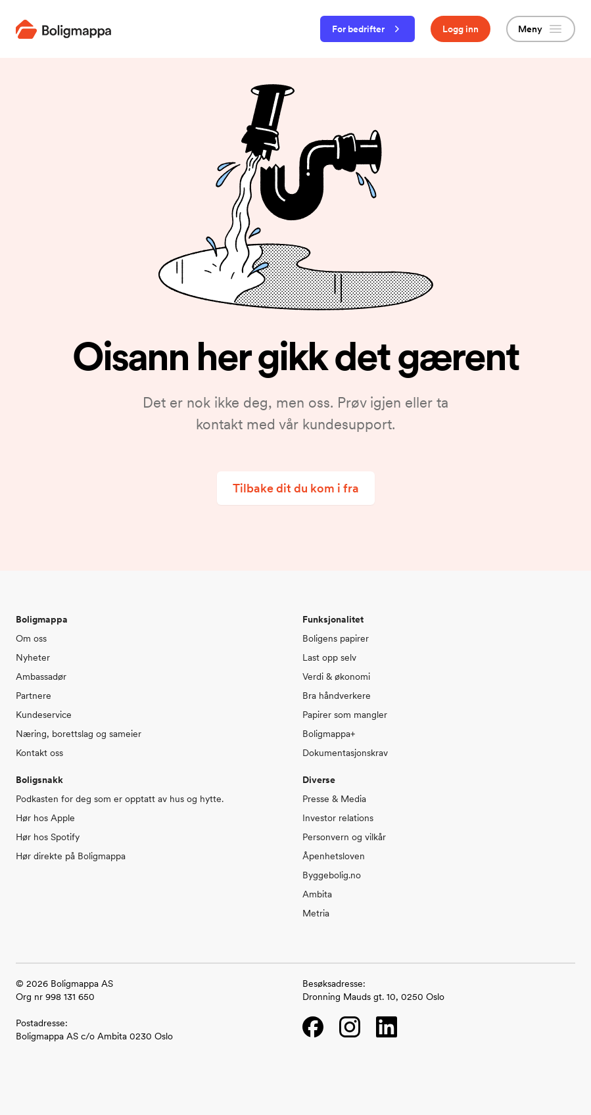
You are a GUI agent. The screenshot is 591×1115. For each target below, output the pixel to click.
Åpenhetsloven (333, 856)
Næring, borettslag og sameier (78, 733)
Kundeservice (44, 714)
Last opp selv (329, 657)
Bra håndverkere (336, 695)
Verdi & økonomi (336, 676)
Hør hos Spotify (48, 837)
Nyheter (33, 657)
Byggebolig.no (331, 875)
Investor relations (337, 818)
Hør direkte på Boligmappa (71, 856)
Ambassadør (41, 676)
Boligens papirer (335, 638)
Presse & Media (334, 799)
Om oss (31, 638)
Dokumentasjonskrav (345, 752)
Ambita (317, 894)
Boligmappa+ (328, 733)
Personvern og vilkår (344, 837)
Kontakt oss (39, 752)
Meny (540, 29)
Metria (315, 913)
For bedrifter (367, 29)
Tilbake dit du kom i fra (296, 488)
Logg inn (460, 29)
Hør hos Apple (45, 818)
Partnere (33, 695)
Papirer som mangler (344, 714)
